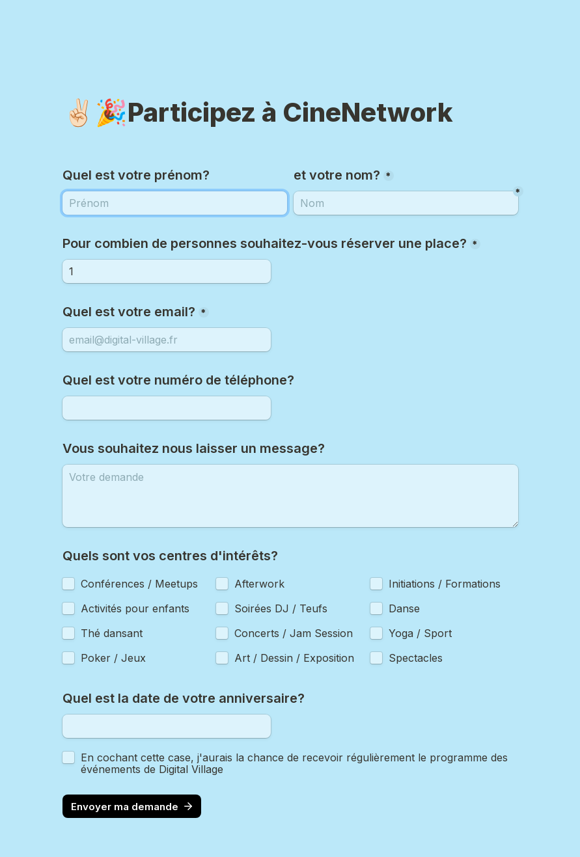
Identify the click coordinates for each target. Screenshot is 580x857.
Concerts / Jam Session (293, 633)
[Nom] (406, 203)
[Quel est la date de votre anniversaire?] (166, 726)
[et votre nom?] (174, 203)
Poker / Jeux (113, 658)
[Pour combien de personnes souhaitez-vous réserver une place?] (166, 271)
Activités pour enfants (135, 608)
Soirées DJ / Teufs (280, 608)
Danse (404, 608)
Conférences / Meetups (139, 584)
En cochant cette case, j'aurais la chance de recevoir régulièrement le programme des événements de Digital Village (296, 763)
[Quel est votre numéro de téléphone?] (166, 408)
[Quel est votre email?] (166, 339)
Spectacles (416, 658)
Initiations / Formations (445, 584)
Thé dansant (112, 633)
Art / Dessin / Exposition (294, 658)
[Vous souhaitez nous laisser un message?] (290, 496)
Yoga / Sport (420, 633)
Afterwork (259, 584)
